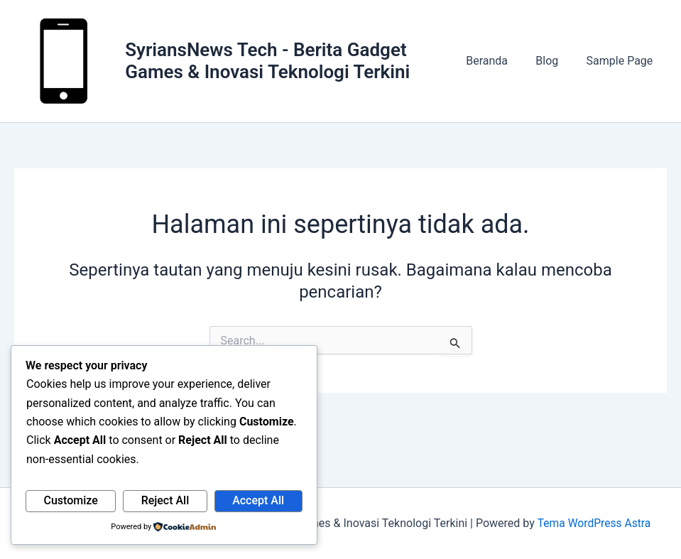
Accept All (258, 500)
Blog (554, 63)
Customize (70, 500)
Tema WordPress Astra (594, 523)
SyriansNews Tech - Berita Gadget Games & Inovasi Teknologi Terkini (271, 63)
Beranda (500, 63)
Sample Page (622, 63)
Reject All (165, 500)
